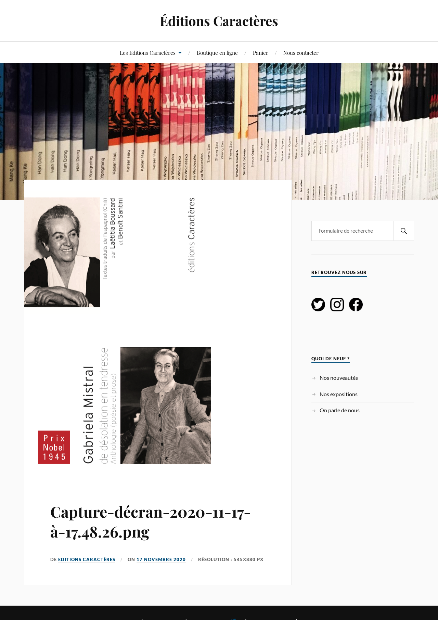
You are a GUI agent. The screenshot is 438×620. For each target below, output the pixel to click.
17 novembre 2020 (161, 559)
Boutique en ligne (217, 52)
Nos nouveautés (339, 377)
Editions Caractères (86, 559)
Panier (260, 52)
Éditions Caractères (219, 20)
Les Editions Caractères (148, 52)
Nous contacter (301, 52)
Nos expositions (339, 394)
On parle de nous (340, 410)
